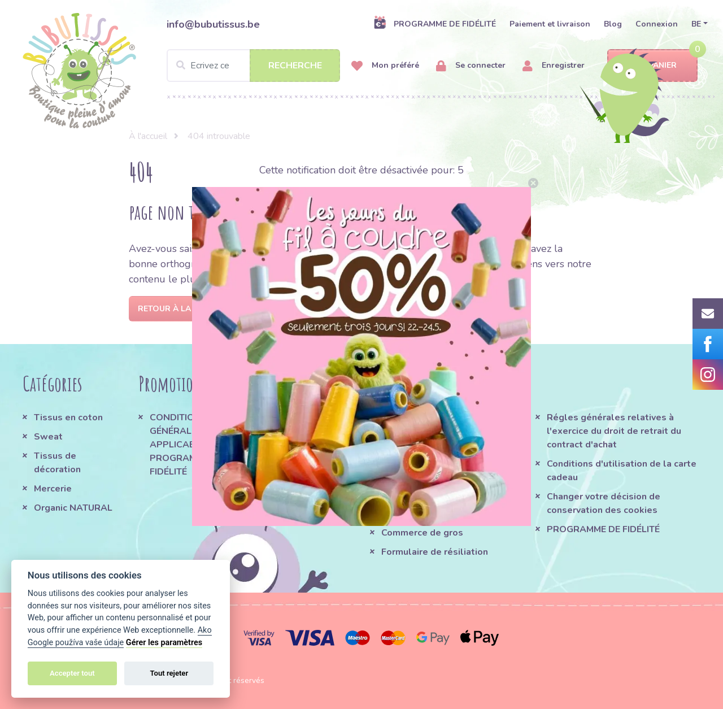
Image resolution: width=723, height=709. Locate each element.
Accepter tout (72, 673)
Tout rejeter (169, 673)
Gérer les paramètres (164, 642)
